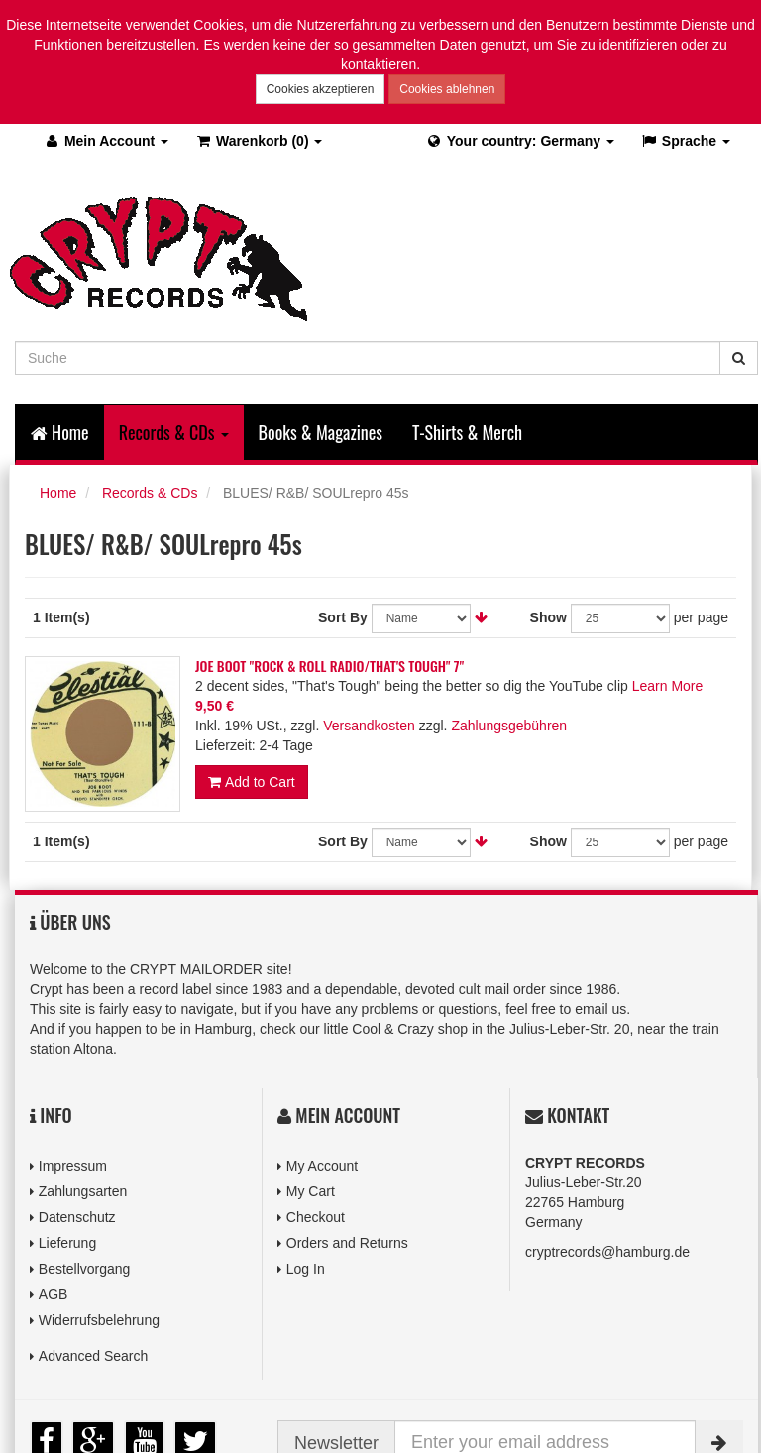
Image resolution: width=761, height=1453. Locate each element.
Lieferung (67, 1243)
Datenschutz (77, 1217)
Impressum (73, 1166)
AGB (53, 1294)
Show (548, 617)
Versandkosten (369, 725)
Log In (305, 1269)
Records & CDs (149, 493)
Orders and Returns (347, 1243)
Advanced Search (94, 1356)
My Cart (310, 1191)
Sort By (343, 617)
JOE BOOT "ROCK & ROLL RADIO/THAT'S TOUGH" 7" (329, 665)
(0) (258, 141)
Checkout (315, 1217)
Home (60, 432)
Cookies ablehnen (446, 89)
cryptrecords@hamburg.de (607, 1252)
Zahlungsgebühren (509, 725)
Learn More (668, 686)
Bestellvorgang (85, 1269)
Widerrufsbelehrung (99, 1320)
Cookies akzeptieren (321, 89)
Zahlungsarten (83, 1191)
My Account (322, 1166)
